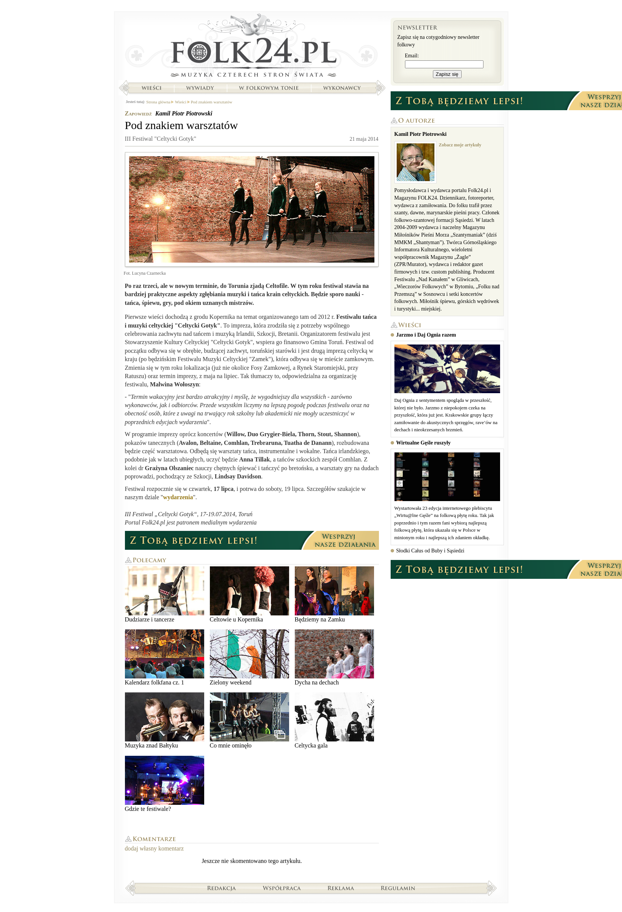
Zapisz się (447, 74)
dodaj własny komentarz (154, 848)
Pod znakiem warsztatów (211, 102)
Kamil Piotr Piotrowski (183, 113)
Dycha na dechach (334, 657)
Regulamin (398, 888)
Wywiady (200, 88)
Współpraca (282, 888)
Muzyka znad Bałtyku (164, 720)
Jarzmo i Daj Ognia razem (426, 335)
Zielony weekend (249, 657)
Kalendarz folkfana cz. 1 (164, 657)
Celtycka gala (334, 720)
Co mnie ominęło (249, 720)
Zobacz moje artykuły (460, 145)
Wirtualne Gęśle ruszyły (423, 443)
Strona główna (252, 47)
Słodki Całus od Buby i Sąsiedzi (430, 551)
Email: (412, 55)
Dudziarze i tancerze (164, 594)
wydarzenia (178, 497)
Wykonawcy (343, 88)
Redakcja (221, 888)
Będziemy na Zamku (334, 594)
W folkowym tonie (268, 88)
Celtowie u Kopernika (249, 594)
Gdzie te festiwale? (164, 784)
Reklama (341, 888)
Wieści (151, 88)
